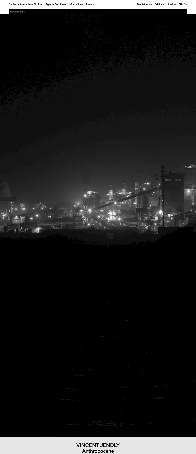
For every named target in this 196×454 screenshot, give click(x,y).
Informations (76, 4)
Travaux (90, 4)
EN (185, 4)
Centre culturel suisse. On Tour (26, 4)
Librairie (171, 4)
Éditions (159, 4)
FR (180, 4)
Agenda (49, 4)
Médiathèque (144, 4)
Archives (61, 4)
